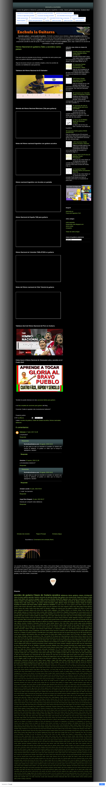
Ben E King (29, 667)
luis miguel (44, 610)
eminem (88, 684)
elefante (59, 612)
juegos (30, 621)
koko (78, 688)
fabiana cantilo (35, 686)
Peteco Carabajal (72, 728)
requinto (36, 597)
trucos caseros (62, 775)
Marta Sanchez (52, 725)
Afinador (50, 612)
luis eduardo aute (68, 689)
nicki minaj (87, 691)
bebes (22, 741)
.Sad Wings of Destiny (44, 699)
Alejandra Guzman (41, 700)
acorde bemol (35, 676)
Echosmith (63, 710)
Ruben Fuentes (21, 732)
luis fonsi (38, 627)
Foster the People (68, 712)
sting (87, 693)
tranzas (35, 664)
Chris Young (84, 706)
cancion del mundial (48, 680)
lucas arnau (60, 689)
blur (79, 651)
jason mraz (46, 632)
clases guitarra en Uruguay (61, 682)
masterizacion (17, 660)
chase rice (89, 743)
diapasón (72, 747)
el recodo (29, 612)
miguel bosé (62, 691)
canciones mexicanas (78, 599)
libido (34, 627)
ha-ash (34, 612)
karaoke (37, 758)
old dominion (75, 765)
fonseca (71, 612)
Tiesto (53, 734)
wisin (68, 615)
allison (25, 619)
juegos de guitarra (81, 625)
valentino (72, 775)
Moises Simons (30, 726)
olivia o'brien (81, 765)
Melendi (30, 601)
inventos (18, 754)
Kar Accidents (35, 719)
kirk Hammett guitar (66, 758)
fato (39, 654)
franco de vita (59, 654)
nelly (41, 765)
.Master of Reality (22, 636)
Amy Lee (76, 700)
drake (15, 749)
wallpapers (55, 610)
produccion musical (31, 643)
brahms (52, 741)
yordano (19, 778)
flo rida (53, 654)
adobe (33, 738)
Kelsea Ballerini (28, 671)
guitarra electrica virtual (79, 686)
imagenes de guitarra (46, 617)
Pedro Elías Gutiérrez (57, 728)
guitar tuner (77, 654)
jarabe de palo (72, 625)
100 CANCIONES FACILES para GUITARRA (67, 15)
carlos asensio (49, 743)
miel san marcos (33, 660)
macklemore (17, 762)
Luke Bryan (55, 723)
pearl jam (33, 693)
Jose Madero (40, 717)
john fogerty (52, 688)
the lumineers (88, 662)
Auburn (34, 702)
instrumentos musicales (41, 656)
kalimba (46, 641)
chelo (66, 630)
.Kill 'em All (30, 645)
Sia (25, 638)
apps (52, 739)
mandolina (32, 762)
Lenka (71, 719)
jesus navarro (29, 756)
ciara (45, 682)
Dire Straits (47, 623)
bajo (59, 597)
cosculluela (39, 625)
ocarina (60, 765)
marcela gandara (69, 658)
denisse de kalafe (37, 684)
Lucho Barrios (31, 673)
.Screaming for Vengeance (44, 665)
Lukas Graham (48, 723)
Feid (88, 667)
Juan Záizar (69, 717)
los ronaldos (54, 689)
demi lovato (29, 684)
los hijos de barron (37, 658)
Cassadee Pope (32, 706)
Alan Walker (34, 700)
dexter (68, 747)
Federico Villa (43, 712)
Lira (18, 721)
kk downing (78, 758)
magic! (84, 689)
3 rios (67, 665)
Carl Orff (75, 704)
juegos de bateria (30, 641)
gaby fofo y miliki (30, 750)
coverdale (82, 745)
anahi (19, 678)
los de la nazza (70, 760)
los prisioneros (48, 658)
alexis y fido (50, 738)
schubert (54, 771)
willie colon (67, 776)
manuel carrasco (87, 641)
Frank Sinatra (21, 669)
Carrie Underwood (23, 706)
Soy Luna (59, 614)
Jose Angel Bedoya (31, 717)
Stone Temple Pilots (62, 732)
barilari (18, 741)
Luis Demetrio (41, 723)
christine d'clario (82, 638)
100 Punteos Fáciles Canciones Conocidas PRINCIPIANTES (79, 80)
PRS (77, 726)
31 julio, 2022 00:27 (38, 499)
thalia (84, 773)
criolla (15, 747)
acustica (29, 738)
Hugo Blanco (37, 669)
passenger (37, 767)
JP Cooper (23, 715)
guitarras (56, 625)
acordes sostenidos (68, 676)
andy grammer (34, 739)
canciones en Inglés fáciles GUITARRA (25, 15)
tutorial (21, 645)
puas (56, 693)
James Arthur (35, 715)
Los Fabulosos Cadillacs (59, 628)
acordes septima (60, 676)
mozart (85, 763)
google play (60, 750)
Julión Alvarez (22, 606)
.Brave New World (44, 697)
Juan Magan (82, 647)
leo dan (81, 632)
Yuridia (30, 676)
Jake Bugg (42, 669)
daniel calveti (45, 652)
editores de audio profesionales (83, 652)
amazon (90, 738)
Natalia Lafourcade (42, 649)
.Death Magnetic (55, 697)
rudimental (16, 771)
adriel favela (38, 738)
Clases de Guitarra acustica (41, 420)
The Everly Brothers (19, 734)
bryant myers (31, 680)
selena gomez (77, 627)
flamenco (48, 654)
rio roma (87, 608)
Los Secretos (86, 721)
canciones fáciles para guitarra (46, 400)
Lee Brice (68, 719)
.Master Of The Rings (22, 699)
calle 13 (69, 638)
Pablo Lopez (82, 726)
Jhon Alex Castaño (64, 715)
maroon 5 (26, 615)
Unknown (23, 432)
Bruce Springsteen (38, 704)
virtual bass (37, 776)
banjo (90, 739)
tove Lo (49, 775)
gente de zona (52, 686)
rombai (86, 769)
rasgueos (66, 606)
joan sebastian (53, 606)
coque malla (86, 682)
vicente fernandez (49, 603)
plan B (20, 662)
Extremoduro (28, 712)
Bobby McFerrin (43, 667)
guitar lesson (70, 654)
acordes (76, 623)
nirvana (70, 597)
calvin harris (84, 741)
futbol (64, 654)
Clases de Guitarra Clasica (72, 603)
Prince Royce (85, 610)
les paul (42, 689)
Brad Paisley (31, 704)
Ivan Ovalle (87, 713)
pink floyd (30, 604)
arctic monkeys (67, 614)
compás (66, 745)
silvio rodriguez (86, 627)
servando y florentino (22, 773)
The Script (44, 734)
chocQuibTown (17, 745)
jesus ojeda (36, 756)
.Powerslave (42, 645)
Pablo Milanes (88, 726)
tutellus (68, 775)
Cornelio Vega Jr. (26, 647)
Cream (54, 708)
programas (25, 662)
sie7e (66, 662)
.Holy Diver (85, 697)
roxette (90, 769)
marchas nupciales (39, 762)
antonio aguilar (42, 739)
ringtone (72, 769)
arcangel (52, 651)
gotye (69, 686)
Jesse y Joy (34, 603)
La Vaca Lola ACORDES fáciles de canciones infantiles (80, 121)
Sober (52, 732)
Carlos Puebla (88, 704)
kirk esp (73, 758)
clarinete (31, 745)
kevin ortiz (56, 656)
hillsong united (26, 656)
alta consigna (84, 738)
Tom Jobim (57, 734)
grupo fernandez (73, 750)
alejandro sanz (67, 599)
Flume (55, 712)
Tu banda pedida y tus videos (80, 734)
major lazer (89, 689)
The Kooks (75, 675)
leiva (28, 760)
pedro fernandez (44, 767)
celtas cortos (84, 680)
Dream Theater (63, 647)
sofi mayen (48, 773)
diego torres (53, 652)
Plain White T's (88, 728)
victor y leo (28, 776)
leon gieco (37, 689)
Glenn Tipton (89, 712)
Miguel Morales (81, 725)
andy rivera (23, 678)
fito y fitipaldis (64, 612)
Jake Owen (28, 715)
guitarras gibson (18, 656)
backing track (41, 638)
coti (56, 608)
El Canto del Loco (71, 667)
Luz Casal (61, 723)
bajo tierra (80, 739)
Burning (61, 704)
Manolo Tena (85, 723)
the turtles (44, 695)
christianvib (88, 595)
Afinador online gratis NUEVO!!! (35, 20)
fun (45, 686)
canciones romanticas (59, 630)
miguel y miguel (51, 660)
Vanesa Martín (28, 736)
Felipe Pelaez (50, 712)
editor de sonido (70, 652)
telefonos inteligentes (25, 695)
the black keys (78, 643)
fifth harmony (49, 625)
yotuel (86, 695)
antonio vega (45, 651)
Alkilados (54, 645)
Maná (23, 599)
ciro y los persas (51, 682)
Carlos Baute (17, 647)
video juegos (79, 606)
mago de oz (80, 641)
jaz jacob (71, 754)
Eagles (69, 647)
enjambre (26, 654)
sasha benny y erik (36, 771)
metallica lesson (25, 763)
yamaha (90, 776)
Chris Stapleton (77, 706)
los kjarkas (76, 760)
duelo (55, 684)
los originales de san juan (86, 760)
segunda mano (65, 771)
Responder (23, 437)
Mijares (87, 725)
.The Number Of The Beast (51, 636)
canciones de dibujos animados (76, 601)
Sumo (73, 732)
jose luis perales (73, 688)
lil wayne (49, 760)
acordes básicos (18, 651)
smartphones (82, 693)
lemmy (31, 760)
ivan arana (46, 754)
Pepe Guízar (65, 728)
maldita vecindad (25, 691)
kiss (77, 632)
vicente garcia (60, 695)
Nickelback (86, 673)
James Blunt (42, 715)
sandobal (59, 693)
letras (70, 595)
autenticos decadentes (61, 651)
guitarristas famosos (69, 640)
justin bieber (78, 604)
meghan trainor (37, 691)
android (29, 739)
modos (67, 691)
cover (90, 682)
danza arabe (69, 226)
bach (44, 630)
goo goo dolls (54, 750)
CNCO (54, 612)
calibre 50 (35, 606)
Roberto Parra (58, 730)
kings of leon (69, 656)
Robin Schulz (35, 675)
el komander (82, 619)
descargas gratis (45, 684)
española (56, 749)
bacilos (70, 651)
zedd (25, 697)
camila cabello (17, 743)
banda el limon (60, 619)
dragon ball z (46, 640)
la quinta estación (78, 656)
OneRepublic (51, 649)
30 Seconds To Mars (78, 699)
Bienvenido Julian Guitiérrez (69, 702)
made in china (23, 762)
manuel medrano (46, 627)
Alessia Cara (50, 700)
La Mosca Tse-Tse (47, 671)
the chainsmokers (87, 643)
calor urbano (78, 741)
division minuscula (37, 640)
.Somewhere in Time (37, 636)
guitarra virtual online (86, 654)
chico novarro (28, 682)
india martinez (41, 688)
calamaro (24, 612)
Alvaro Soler (23, 667)
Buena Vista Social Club (53, 667)
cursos (25, 640)
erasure (52, 749)
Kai (21, 719)
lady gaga (22, 627)
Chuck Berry (62, 667)
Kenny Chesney (36, 671)
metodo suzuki (46, 763)
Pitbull (90, 628)
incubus (56, 752)
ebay (18, 749)
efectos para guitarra (76, 614)
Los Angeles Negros (68, 671)
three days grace (61, 615)
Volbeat (16, 676)
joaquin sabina (53, 632)
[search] (49, 784)
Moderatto (20, 726)
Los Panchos (24, 673)
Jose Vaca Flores (47, 717)
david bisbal (17, 617)
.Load (15, 699)
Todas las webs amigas (73, 231)
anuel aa (48, 739)
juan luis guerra (66, 632)
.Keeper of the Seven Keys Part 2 (79, 664)
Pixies (90, 673)
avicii (41, 630)
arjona (16, 599)
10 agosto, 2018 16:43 (46, 444)
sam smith (47, 662)
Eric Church (85, 710)
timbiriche (20, 775)
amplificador (36, 630)
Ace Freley (61, 636)
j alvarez (51, 754)
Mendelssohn (66, 725)
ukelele (70, 617)
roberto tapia (82, 769)
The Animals (89, 732)
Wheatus (81, 736)
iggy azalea (34, 688)
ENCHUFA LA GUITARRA (53, 7)
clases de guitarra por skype (40, 745)
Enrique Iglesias (87, 606)
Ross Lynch (79, 730)
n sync (38, 765)
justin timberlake (39, 641)
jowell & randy (77, 756)
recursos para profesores (48, 769)
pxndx (88, 612)
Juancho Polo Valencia (78, 717)
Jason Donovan (55, 715)
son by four (54, 773)
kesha (53, 758)
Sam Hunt (34, 732)
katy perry (73, 632)
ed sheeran (23, 604)
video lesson (67, 695)
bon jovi (56, 638)
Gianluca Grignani (29, 669)
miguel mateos (42, 660)
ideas (46, 752)
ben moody (30, 741)
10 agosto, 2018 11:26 (32, 460)
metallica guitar (17, 763)
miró (69, 763)
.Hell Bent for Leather (77, 697)
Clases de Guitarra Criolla (84, 597)
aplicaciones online (37, 678)
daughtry (43, 747)
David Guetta (46, 647)
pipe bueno (64, 767)
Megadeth (50, 614)
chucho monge (40, 682)
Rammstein (29, 675)
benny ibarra (72, 678)
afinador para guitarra (87, 676)
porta (73, 767)
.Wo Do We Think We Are (63, 699)
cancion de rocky (39, 680)
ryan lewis (25, 771)
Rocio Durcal (65, 730)
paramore (89, 660)
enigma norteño (27, 686)
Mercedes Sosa (64, 673)
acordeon (25, 738)
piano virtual (70, 621)
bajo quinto (75, 739)
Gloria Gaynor (17, 713)
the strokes (17, 664)
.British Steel (68, 664)
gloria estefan (47, 750)
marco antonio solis (23, 634)
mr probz (90, 763)
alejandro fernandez (23, 610)
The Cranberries (69, 675)
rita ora (76, 769)
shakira (49, 610)
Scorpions (86, 649)
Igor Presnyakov (67, 713)
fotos (62, 640)
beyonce (35, 741)
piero (53, 693)
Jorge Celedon (23, 717)
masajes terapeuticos (79, 762)
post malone (78, 767)
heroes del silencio (35, 617)
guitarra (26, 597)
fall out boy (41, 686)
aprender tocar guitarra (42, 619)
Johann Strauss (83, 715)
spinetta (59, 773)
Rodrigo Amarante (72, 730)
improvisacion (51, 752)
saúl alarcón (48, 771)
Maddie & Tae (71, 723)
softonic (73, 662)
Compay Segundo (30, 708)
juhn (88, 756)
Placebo (16, 675)
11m (71, 699)
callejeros (89, 651)
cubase (28, 747)
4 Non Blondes (73, 665)
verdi (76, 775)
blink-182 (21, 625)
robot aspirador (70, 222)
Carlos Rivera (74, 636)
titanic (40, 775)
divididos (58, 652)
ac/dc (74, 597)
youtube (90, 695)
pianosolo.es (69, 211)
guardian (80, 750)
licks (37, 760)
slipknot (19, 623)
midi (67, 763)
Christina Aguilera (21, 708)
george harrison (60, 686)
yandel (25, 645)
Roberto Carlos (79, 649)
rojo (43, 662)
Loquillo (61, 671)
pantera (33, 767)
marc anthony (54, 627)
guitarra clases (78, 595)
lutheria (74, 641)
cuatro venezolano (21, 747)
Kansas (24, 719)
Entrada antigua (57, 534)
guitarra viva (64, 597)
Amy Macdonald (82, 700)
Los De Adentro (55, 721)
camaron (90, 741)
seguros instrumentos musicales (81, 771)
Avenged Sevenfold (69, 645)
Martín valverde (56, 673)
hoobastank (25, 688)
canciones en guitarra (59, 680)
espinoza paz (61, 608)
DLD (91, 608)
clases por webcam (52, 745)
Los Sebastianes (79, 721)
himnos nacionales (55, 420)
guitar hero (87, 750)
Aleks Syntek (89, 665)
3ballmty (85, 699)
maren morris (62, 627)
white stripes (44, 664)
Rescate (44, 730)
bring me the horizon (29, 625)
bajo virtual (86, 739)
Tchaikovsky (77, 732)
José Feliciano (40, 628)
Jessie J (48, 669)
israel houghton (39, 754)
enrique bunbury (25, 617)
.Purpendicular (20, 665)
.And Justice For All (59, 664)
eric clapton (53, 640)
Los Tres (68, 628)
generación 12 (38, 750)
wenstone (56, 776)
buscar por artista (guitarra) (78, 18)
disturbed (52, 684)
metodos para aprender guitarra (58, 763)
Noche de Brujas (64, 726)
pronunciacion (40, 643)
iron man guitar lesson (26, 754)
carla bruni (43, 743)
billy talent (81, 678)
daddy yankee (88, 630)
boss (49, 741)
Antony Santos (29, 702)
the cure (33, 695)
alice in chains (63, 738)
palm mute (28, 767)
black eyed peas (88, 678)
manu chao (61, 658)
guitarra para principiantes (48, 601)
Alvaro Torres (70, 700)
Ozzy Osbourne (72, 726)
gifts (43, 750)
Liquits (15, 721)
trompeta (57, 775)
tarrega (70, 773)
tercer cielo (79, 773)
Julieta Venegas (85, 669)
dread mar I (17, 632)
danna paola (17, 684)
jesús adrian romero (44, 756)
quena (87, 767)
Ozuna (55, 614)
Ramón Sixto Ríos (31, 730)
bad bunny (75, 651)
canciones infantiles (49, 599)
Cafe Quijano (69, 704)
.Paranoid (29, 636)
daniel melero (37, 747)
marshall (32, 691)
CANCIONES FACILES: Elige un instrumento (59, 18)
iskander (34, 754)
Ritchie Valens (70, 649)
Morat (22, 638)
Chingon (71, 706)
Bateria (16, 601)
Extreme (85, 667)
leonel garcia (86, 632)
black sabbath (17, 612)
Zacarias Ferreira (18, 738)
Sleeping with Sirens (46, 732)
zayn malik (21, 697)
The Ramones (38, 734)
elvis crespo (33, 749)
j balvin (71, 606)
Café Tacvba (36, 614)
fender (87, 619)
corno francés (76, 745)
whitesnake (61, 776)
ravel (32, 769)
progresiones (31, 662)
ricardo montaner (61, 643)
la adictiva (44, 621)
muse (58, 606)
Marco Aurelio (36, 725)
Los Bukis (20, 649)
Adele (46, 612)
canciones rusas (36, 743)
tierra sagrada (24, 664)
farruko (44, 625)
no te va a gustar (62, 621)
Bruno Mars (30, 614)
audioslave (59, 678)
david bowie (48, 747)
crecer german (88, 745)
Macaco (43, 673)
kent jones (48, 758)
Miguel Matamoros (72, 673)
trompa (52, 775)
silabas (32, 773)
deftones (53, 747)
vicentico (24, 623)
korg (81, 688)
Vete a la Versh (36, 736)
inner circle (68, 752)
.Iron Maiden (83, 634)
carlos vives (75, 619)
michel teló (51, 691)
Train (90, 649)
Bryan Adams (46, 704)
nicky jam (89, 604)
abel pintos (29, 606)
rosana (42, 634)
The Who (49, 734)
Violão (77, 736)
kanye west (28, 758)
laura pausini (27, 689)
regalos (56, 769)
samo (52, 662)
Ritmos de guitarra (21, 20)
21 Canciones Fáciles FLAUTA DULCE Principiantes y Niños (79, 66)
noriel (57, 765)
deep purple (40, 608)
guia (83, 750)
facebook (70, 749)
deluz (57, 747)
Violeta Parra (22, 630)
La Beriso (54, 719)
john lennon (37, 610)
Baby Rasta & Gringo (42, 702)
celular (77, 743)
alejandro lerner (37, 651)
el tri (27, 632)
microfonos (56, 691)
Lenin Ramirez (55, 671)
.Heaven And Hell (68, 697)
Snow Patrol (62, 675)
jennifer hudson (81, 754)
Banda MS (59, 599)
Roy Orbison (86, 730)
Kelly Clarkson (42, 719)
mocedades (73, 763)
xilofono (77, 776)
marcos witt (77, 658)
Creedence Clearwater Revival (35, 623)
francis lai (89, 749)
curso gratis (81, 630)
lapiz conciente (23, 760)
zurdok (27, 778)
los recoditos (61, 641)
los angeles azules (21, 658)
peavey (37, 693)
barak (15, 741)
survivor (66, 773)
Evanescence (79, 667)
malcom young (17, 691)
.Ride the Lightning (32, 665)
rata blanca (28, 769)
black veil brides (18, 680)
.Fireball (61, 697)
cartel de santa (71, 680)
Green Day (36, 601)
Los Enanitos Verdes (75, 610)
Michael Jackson (76, 628)
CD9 (65, 704)
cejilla (41, 599)
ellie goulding (83, 684)
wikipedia (75, 617)
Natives (51, 726)
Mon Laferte (80, 673)
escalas (59, 640)
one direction (60, 601)
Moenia (25, 726)
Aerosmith (48, 645)
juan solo (84, 756)
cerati (34, 608)
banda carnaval (49, 638)
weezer (79, 695)
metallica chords (88, 762)
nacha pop (70, 660)
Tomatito (63, 734)
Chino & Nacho (82, 636)
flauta (19, 599)
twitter (38, 664)
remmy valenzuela (79, 621)
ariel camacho (30, 599)
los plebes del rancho (78, 608)
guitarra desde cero (80, 20)
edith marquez (23, 749)
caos (66, 680)
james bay (60, 754)
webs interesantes (49, 776)
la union (88, 688)
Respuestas (25, 441)
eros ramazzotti (34, 654)
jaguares (47, 688)
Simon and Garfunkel (53, 675)
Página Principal (41, 534)
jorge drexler (58, 688)
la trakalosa (55, 641)
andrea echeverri (23, 739)
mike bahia (59, 660)
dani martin (39, 652)
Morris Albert (38, 726)
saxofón (43, 771)
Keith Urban (21, 671)
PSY (56, 649)
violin (71, 695)
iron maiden (88, 599)
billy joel (77, 678)
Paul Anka (40, 728)
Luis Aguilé (35, 723)
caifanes (31, 610)
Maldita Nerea (78, 723)
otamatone (16, 767)
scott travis (58, 771)
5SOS (24, 614)
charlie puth (23, 652)
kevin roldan (63, 656)
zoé (65, 604)
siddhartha (73, 693)
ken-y (44, 758)
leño (35, 760)
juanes (41, 603)
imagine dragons (63, 625)
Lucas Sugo (21, 723)
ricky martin (87, 621)
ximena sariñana (84, 776)
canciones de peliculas (46, 597)
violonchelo (22, 628)
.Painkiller (36, 699)
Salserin (30, 732)
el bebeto (23, 632)
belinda (25, 741)
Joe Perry (76, 715)
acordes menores (51, 676)
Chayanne (80, 617)
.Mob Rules (30, 699)
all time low (78, 738)
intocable (40, 632)
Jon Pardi (89, 715)
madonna (54, 658)
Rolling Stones (82, 615)
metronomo (25, 660)
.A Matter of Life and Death (33, 697)
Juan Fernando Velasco (75, 669)
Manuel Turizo (20, 725)
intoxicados (79, 752)
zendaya (23, 778)
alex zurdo (44, 738)
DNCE (41, 647)
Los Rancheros (71, 721)
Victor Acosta (52, 736)
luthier (74, 689)
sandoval (64, 693)
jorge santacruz (53, 756)
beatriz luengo (65, 678)
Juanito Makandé (88, 717)
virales (33, 776)
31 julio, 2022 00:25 (36, 488)
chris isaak (34, 682)
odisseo (64, 765)
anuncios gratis (31, 619)
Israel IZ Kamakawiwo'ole (78, 713)
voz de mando (66, 634)
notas (74, 606)
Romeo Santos (18, 608)
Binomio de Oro (79, 702)
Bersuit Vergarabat (87, 645)
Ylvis (27, 676)
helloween (78, 640)
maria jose (61, 762)
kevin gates (58, 758)
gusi (91, 750)
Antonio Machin (21, 702)
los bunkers (50, 621)
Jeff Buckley (75, 647)
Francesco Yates (77, 712)
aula (69, 739)
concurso (20, 640)
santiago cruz (57, 662)
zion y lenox (51, 664)
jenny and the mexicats (20, 756)
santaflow (68, 693)
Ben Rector (59, 702)
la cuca (84, 688)
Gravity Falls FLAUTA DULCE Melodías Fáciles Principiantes (81, 156)
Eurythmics (16, 712)
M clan (65, 723)
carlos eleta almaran (59, 743)
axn (71, 739)
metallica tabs (45, 691)
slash (77, 693)
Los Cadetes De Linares (79, 671)
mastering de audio (86, 658)
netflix (82, 691)
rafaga (17, 769)
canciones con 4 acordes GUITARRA (45, 13)
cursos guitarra (71, 604)
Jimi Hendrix (17, 638)
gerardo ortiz (45, 606)
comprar (62, 745)
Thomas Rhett (82, 675)
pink (24, 643)
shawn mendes (40, 612)
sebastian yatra (70, 643)
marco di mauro (48, 762)
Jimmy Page (55, 669)
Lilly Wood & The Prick (86, 719)
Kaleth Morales (48, 628)
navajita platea (75, 691)
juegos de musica (77, 612)
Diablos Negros (17, 710)
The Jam (32, 734)
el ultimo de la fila (19, 654)
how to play (38, 752)
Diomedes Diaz (39, 710)
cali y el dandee (62, 638)
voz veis (75, 695)
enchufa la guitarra (40, 749)
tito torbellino (51, 695)
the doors (16, 645)
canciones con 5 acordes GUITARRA (64, 13)
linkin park (21, 615)
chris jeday (23, 745)
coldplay (53, 608)
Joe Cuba (71, 715)
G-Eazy (83, 712)
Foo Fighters (44, 614)
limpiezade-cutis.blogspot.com (75, 224)
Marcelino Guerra (29, 725)
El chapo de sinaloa (71, 710)
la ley (49, 641)
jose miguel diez (70, 756)
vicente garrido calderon (83, 775)
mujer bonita (17, 765)
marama (55, 621)
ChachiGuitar (48, 706)
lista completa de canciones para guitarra (30, 405)
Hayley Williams (48, 713)
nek (80, 691)
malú (28, 762)
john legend (50, 656)
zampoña (16, 697)
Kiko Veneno (49, 719)
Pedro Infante (84, 628)
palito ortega (22, 767)
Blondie (85, 702)
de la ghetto (23, 684)
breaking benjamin (58, 741)
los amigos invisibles (61, 760)
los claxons (55, 617)
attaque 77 (53, 678)
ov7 (85, 660)
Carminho (16, 706)
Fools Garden (60, 712)
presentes (83, 767)
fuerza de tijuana (22, 750)
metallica (21, 601)
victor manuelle (21, 776)
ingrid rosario (62, 752)
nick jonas (50, 765)
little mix (54, 760)
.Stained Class (53, 699)
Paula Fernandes (47, 728)
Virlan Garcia (69, 623)
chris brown (75, 638)
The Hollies (26, 734)
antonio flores (30, 678)
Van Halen (21, 736)
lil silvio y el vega (42, 760)
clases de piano (18, 597)
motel (82, 763)
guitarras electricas (23, 621)
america (16, 678)
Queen (16, 610)
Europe (90, 710)
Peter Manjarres (81, 728)
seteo (63, 662)
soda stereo (27, 603)
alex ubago (29, 638)
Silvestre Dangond (43, 675)
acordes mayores (28, 651)
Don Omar (89, 636)
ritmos (21, 603)
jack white (55, 754)
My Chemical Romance (30, 649)
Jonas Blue (16, 717)
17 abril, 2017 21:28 (32, 432)
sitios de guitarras (38, 773)
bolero (46, 741)
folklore (40, 606)
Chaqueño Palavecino (57, 706)
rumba (20, 771)
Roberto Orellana (50, 730)
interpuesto (73, 752)
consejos (71, 745)
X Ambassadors (21, 676)
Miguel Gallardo (74, 725)
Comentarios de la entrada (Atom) (43, 539)
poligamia (69, 767)
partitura (16, 606)
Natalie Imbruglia (45, 726)
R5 (19, 675)
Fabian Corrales (36, 712)
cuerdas (32, 747)
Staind (56, 732)
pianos (84, 612)
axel (91, 610)
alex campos (29, 630)
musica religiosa (18, 643)
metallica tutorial (33, 763)
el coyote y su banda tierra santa (72, 684)
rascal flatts (22, 769)
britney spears (67, 741)
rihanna (61, 617)
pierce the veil (48, 693)
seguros (71, 771)
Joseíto (53, 717)
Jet (51, 669)
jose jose (59, 632)
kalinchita (22, 758)
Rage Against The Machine (20, 730)
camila (31, 608)
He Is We (54, 713)
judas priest (61, 604)
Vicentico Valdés (44, 736)
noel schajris (76, 660)
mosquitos (69, 228)
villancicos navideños (49, 604)
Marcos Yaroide (44, 725)
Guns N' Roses (74, 615)
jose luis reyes (61, 756)
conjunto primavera (78, 682)
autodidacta (89, 623)
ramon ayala (38, 662)
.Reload (26, 665)
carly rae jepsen (68, 743)
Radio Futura (23, 675)
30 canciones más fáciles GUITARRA (46, 15)
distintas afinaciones (80, 747)
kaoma (32, 758)
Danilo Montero (72, 708)
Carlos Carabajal (81, 704)
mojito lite (78, 763)
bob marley (26, 608)
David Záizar (86, 708)
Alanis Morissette (81, 665)
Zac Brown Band (88, 736)
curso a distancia (31, 652)
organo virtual (27, 693)
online (82, 660)
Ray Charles (39, 730)
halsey (15, 752)
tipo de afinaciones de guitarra (29, 775)
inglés (87, 640)
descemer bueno (63, 747)
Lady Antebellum (61, 719)
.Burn (50, 697)
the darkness (39, 695)
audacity (66, 739)
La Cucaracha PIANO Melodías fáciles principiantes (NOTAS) (81, 170)
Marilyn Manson (55, 623)
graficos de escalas (68, 20)
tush (55, 695)
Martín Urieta (59, 725)
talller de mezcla (80, 662)
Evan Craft (22, 712)
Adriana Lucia (20, 700)
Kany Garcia (29, 719)
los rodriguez (68, 641)
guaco (72, 686)
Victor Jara (62, 623)
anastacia (16, 739)
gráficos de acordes (56, 20)
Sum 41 (69, 732)
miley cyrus (37, 634)
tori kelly (30, 664)
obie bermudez (20, 693)
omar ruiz (86, 765)
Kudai (41, 671)
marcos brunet (55, 762)
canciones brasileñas (27, 743)
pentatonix (51, 767)
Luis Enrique (38, 673)
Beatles (55, 597)
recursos (47, 20)
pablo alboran (59, 603)
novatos (69, 627)
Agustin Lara (28, 700)
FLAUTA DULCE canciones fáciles (38, 18)
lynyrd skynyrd (79, 689)
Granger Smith (28, 713)
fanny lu (74, 749)
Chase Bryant (66, 706)
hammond (20, 752)
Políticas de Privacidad (22, 23)
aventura (16, 625)
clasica (58, 745)
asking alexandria (47, 678)
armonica (35, 638)
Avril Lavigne (78, 645)
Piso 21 (60, 649)
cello (74, 743)
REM (64, 649)
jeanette (76, 754)
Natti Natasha (56, 726)
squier (62, 773)
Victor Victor (58, 736)
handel (24, 752)
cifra (28, 745)
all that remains (71, 738)
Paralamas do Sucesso (27, 728)
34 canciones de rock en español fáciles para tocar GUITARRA (80, 107)
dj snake (63, 652)
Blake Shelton (35, 667)
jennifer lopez (89, 754)
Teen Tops (83, 732)
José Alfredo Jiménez (64, 610)
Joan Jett (61, 669)
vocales (42, 776)
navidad (16, 603)
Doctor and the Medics (49, 710)
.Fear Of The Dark (75, 634)
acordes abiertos (43, 676)
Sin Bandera (46, 608)
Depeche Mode (55, 647)
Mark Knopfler (48, 673)
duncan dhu (60, 684)
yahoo (82, 695)
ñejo (30, 778)
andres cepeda (37, 604)
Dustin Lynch (58, 710)
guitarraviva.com (18, 688)
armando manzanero (58, 739)
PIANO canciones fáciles (22, 18)
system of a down (49, 634)
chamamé (21, 682)
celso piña (78, 680)
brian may (25, 680)
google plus (66, 750)
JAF (19, 715)
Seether (39, 732)
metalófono (40, 763)
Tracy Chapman (69, 734)
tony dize (44, 775)
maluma (84, 604)
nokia (54, 765)
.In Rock (90, 697)
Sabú (26, 732)
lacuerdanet (17, 760)
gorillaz (65, 686)
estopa (84, 614)
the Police (87, 773)
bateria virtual (49, 630)
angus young (81, 623)
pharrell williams (57, 767)
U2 (56, 604)
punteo (46, 643)
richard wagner (61, 769)
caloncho (73, 741)
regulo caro (48, 615)
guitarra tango (88, 686)
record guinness (38, 769)
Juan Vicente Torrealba (60, 717)
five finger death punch (81, 749)
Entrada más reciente (23, 534)
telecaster (74, 773)
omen (90, 765)
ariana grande (52, 619)
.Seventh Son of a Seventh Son (58, 665)
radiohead (50, 643)
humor (43, 752)
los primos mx (47, 689)
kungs (82, 758)
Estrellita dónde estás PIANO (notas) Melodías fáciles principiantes (81, 53)
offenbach (69, 765)
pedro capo (42, 693)
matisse (32, 615)
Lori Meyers (23, 721)
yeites (15, 778)
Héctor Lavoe (60, 713)
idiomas (83, 640)
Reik (65, 601)
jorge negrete (65, 688)
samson (30, 771)
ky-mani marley (88, 758)
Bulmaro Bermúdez (54, 704)
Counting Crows (49, 708)
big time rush (41, 741)
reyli (55, 643)
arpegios (37, 599)
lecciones (32, 689)
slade (44, 773)
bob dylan (83, 651)
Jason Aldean (48, 715)
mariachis (31, 634)
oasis (62, 606)
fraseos (16, 750)
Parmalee (35, 728)
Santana (16, 630)
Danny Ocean (79, 708)
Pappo (20, 728)
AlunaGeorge (56, 700)
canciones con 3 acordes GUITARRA (25, 13)
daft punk (29, 640)
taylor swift (54, 615)
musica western (32, 765)
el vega (28, 749)
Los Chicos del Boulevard (44, 721)
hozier (29, 688)
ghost (29, 632)
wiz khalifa (72, 776)
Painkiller (16, 728)
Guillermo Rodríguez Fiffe (38, 713)
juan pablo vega (21, 641)
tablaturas (19, 422)
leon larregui (29, 627)
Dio (66, 667)
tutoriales (89, 601)
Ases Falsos (60, 645)
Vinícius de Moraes (66, 736)
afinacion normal (77, 676)
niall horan (44, 765)
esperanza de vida (63, 749)
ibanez (32, 656)
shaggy (28, 773)
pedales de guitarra (39, 615)
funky (47, 686)
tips (38, 775)
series (26, 601)
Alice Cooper (17, 667)
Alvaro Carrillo (63, 700)
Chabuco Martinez (40, 706)
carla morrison (68, 619)
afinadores (89, 615)
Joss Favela (66, 669)
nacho (70, 691)
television (65, 617)
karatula (41, 758)
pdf (72, 627)
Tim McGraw (89, 675)
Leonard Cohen (77, 719)
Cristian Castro (35, 647)
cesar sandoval (82, 743)
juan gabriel (69, 608)
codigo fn (71, 682)
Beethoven (67, 636)
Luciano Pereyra (28, 723)
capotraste (17, 652)
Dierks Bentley (32, 710)
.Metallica (36, 645)
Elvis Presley (79, 710)
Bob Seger (24, 704)
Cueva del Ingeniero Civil (73, 213)
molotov (64, 660)
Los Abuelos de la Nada (32, 721)
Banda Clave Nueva (51, 702)
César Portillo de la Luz (62, 708)
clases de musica (73, 630)
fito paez (43, 654)
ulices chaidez (58, 634)
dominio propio (88, 747)
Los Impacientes (63, 721)
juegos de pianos (36, 621)
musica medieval (24, 765)
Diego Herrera (25, 710)
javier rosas (66, 754)
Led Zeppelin (87, 617)
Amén (88, 700)
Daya (90, 708)
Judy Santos (17, 719)
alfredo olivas (56, 738)
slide (69, 662)
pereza (16, 662)
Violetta (73, 736)
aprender (31, 597)
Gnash (22, 713)
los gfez (29, 658)
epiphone (47, 749)
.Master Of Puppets (30, 628)
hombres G (35, 632)
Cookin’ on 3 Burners (40, 708)
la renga (85, 656)
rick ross (68, 769)
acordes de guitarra (26, 420)
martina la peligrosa (69, 762)
